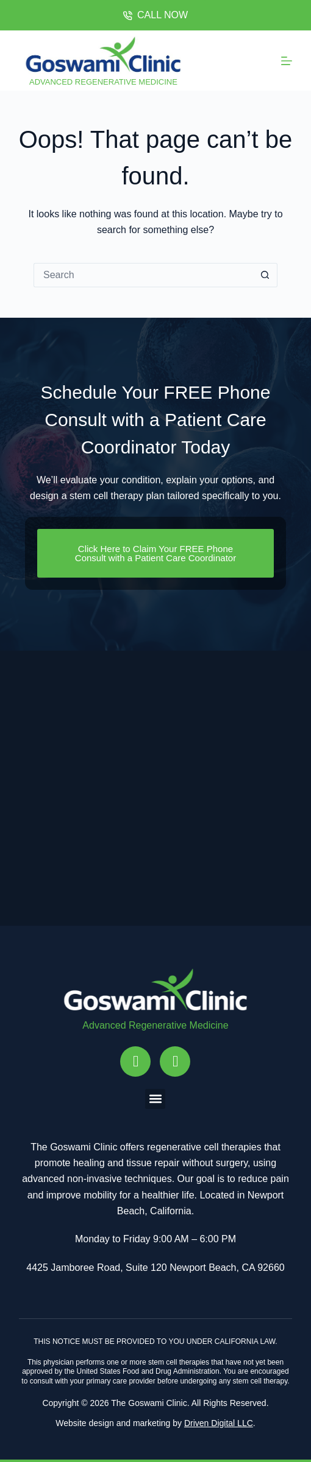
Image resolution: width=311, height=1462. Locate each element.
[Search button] (265, 275)
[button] (155, 1099)
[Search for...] (143, 275)
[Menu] (286, 60)
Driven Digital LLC (218, 1423)
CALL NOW (155, 15)
